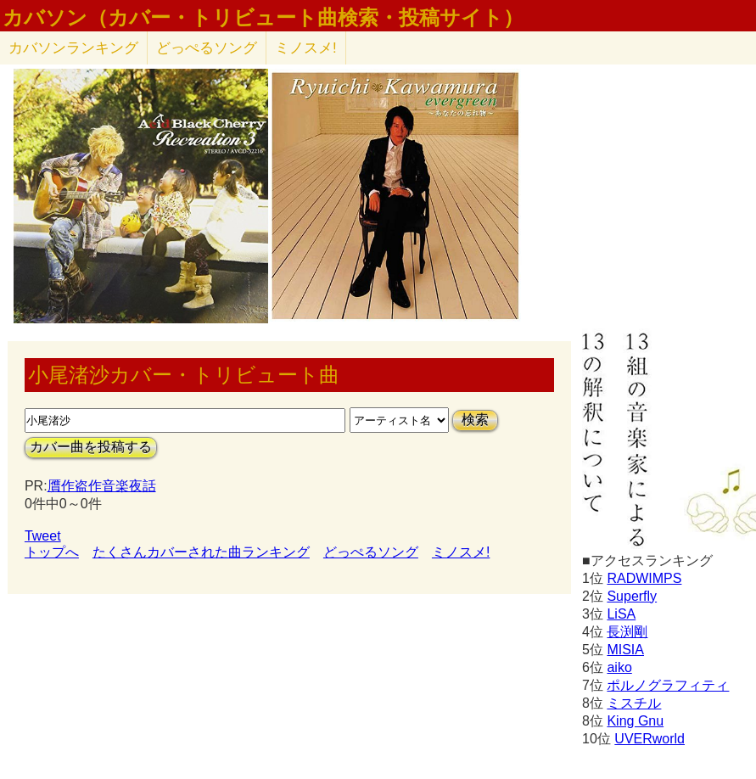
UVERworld (649, 738)
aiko (619, 667)
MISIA (625, 649)
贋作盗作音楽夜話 (102, 486)
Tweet (43, 536)
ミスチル (634, 703)
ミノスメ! (306, 48)
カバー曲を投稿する (91, 447)
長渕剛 (627, 632)
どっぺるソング (206, 48)
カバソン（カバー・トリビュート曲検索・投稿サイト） (263, 18)
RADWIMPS (644, 578)
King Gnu (635, 721)
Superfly (632, 596)
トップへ (52, 552)
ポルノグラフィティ (668, 685)
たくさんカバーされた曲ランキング (201, 552)
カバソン (73, 48)
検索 (475, 419)
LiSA (621, 614)
